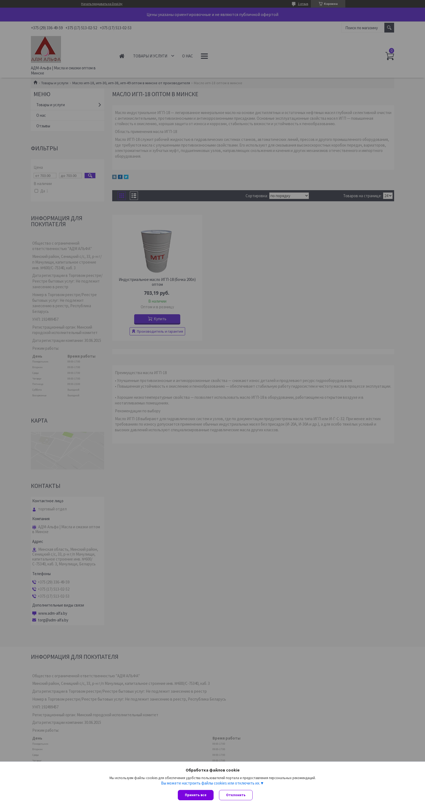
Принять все (196, 795)
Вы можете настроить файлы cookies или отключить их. (210, 783)
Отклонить (236, 795)
